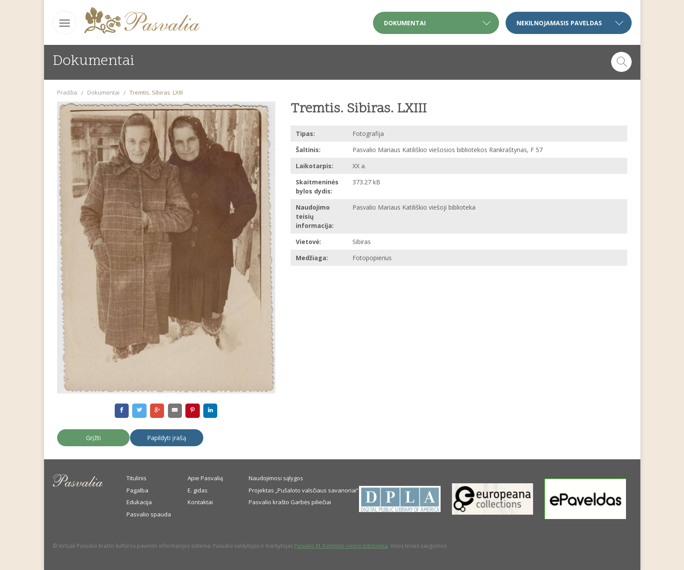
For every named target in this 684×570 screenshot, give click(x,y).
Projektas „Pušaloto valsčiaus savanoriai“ (304, 490)
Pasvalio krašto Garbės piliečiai (290, 502)
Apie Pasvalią (205, 478)
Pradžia (67, 92)
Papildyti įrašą (166, 438)
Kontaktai (200, 502)
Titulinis (137, 478)
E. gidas (198, 490)
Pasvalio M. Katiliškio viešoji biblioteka (341, 546)
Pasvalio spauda (149, 514)
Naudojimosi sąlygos (276, 478)
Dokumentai (103, 92)
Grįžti (93, 438)
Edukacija (139, 502)
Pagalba (137, 490)
